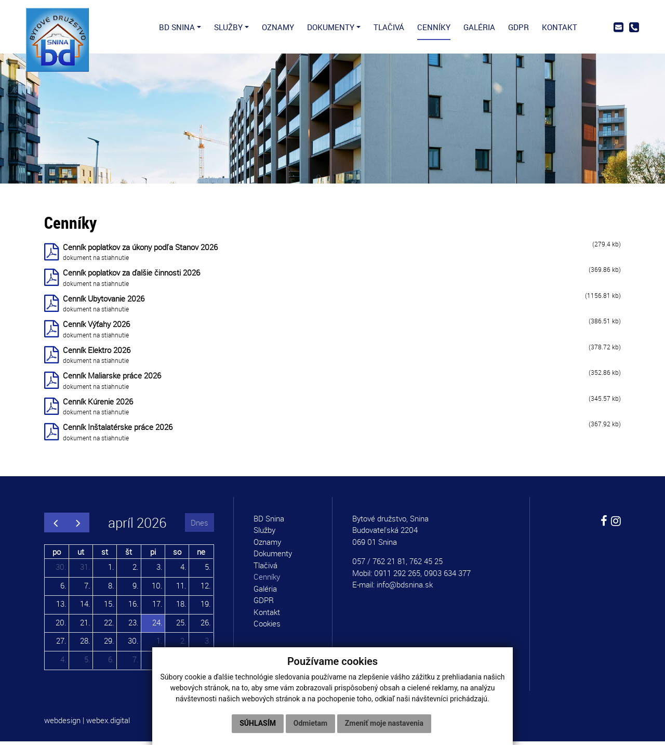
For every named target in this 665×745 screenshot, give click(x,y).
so (177, 555)
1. (111, 570)
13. (61, 607)
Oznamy (267, 545)
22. (109, 625)
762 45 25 (426, 564)
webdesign (62, 723)
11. (181, 588)
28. (85, 644)
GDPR (264, 603)
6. (63, 588)
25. (181, 625)
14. (85, 607)
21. (85, 625)
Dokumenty (273, 557)
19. (206, 607)
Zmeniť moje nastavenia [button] (384, 723)
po (56, 555)
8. (111, 588)
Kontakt (267, 615)
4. (183, 570)
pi (153, 555)
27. (61, 644)
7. (87, 588)
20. (61, 625)
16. (133, 607)
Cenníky (267, 580)
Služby (264, 533)
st (104, 555)
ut (80, 555)
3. (159, 570)
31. (85, 570)
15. (109, 607)
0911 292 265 (397, 576)
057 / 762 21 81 (379, 564)
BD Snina (269, 522)
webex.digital (108, 723)
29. (109, 644)
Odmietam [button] (310, 723)
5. (208, 570)
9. (135, 588)
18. (181, 607)
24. (157, 625)
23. (133, 625)
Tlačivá (265, 569)
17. (157, 607)
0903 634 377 (447, 576)
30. (61, 570)
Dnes (199, 525)
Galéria (265, 592)
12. (206, 588)
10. (157, 588)
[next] (77, 526)
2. (135, 570)
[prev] (55, 526)
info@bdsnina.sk (405, 588)
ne (201, 555)
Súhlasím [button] (258, 723)
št (128, 555)
